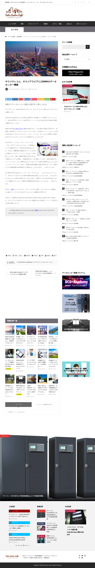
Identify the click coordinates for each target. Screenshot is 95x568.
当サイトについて (82, 24)
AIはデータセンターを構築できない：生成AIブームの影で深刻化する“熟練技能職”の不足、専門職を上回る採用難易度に (78, 162)
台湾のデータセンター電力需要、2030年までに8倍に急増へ (77, 228)
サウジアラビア (36, 262)
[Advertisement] (59, 13)
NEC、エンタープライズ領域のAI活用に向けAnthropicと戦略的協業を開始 (77, 172)
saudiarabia (29, 262)
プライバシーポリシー (50, 555)
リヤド (51, 262)
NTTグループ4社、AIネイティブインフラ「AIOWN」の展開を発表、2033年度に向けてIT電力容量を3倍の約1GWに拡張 (77, 201)
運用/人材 (76, 167)
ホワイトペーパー (33, 24)
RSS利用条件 (39, 555)
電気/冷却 (76, 184)
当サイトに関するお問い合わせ (33, 557)
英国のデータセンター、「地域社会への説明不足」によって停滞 (78, 219)
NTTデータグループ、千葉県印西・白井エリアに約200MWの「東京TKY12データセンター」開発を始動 (78, 190)
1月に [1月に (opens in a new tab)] (12, 189)
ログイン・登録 (56, 24)
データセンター (45, 262)
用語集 (46, 24)
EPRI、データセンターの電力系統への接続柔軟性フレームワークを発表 (77, 181)
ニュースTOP (12, 24)
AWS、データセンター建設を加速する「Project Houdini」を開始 (76, 211)
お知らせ (69, 24)
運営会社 (46, 557)
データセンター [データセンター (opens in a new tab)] (18, 128)
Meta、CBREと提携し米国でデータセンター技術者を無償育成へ (77, 237)
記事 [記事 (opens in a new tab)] (36, 210)
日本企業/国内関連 (78, 176)
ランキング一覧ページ (21, 545)
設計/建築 (14, 29)
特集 (22, 24)
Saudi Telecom (22, 262)
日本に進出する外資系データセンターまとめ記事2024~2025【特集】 (78, 153)
